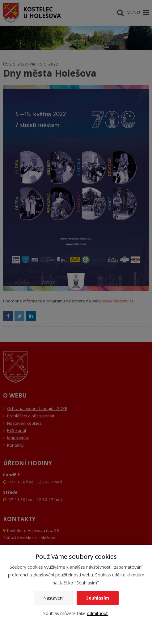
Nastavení (53, 598)
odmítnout (97, 613)
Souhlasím (97, 598)
